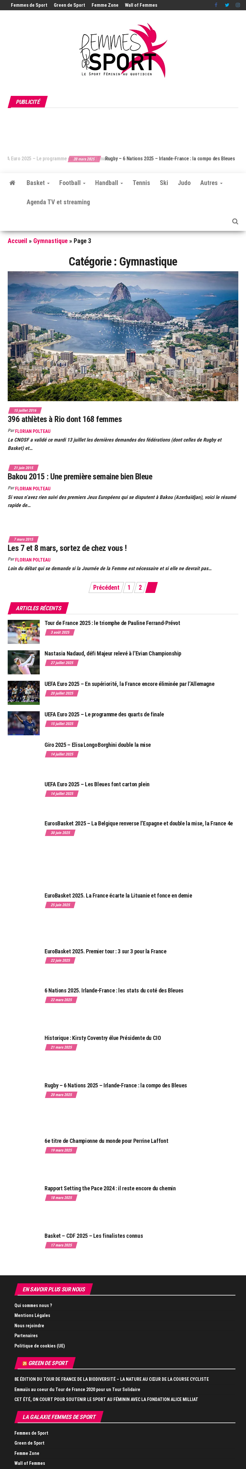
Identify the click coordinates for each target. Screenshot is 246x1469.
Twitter (227, 5)
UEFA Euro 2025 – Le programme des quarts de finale (69, 159)
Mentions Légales (32, 1315)
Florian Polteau (33, 431)
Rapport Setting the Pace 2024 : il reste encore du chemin (110, 1188)
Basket (38, 183)
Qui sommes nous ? (33, 1305)
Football (72, 183)
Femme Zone (105, 5)
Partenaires (26, 1335)
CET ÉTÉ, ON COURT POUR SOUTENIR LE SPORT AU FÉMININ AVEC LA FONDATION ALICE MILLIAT (106, 1399)
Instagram (238, 5)
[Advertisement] (124, 128)
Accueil (17, 241)
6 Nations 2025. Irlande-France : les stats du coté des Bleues (114, 990)
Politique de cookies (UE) (39, 1345)
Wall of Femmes (141, 5)
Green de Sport (69, 5)
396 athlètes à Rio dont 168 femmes (65, 419)
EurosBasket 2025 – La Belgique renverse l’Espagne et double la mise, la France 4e (139, 823)
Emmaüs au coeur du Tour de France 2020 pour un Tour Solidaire (77, 1389)
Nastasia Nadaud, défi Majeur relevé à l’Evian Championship (113, 653)
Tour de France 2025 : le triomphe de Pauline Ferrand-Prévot (112, 623)
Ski (164, 183)
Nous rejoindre (29, 1325)
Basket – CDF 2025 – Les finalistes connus (94, 1235)
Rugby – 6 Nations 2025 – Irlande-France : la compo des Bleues (116, 1085)
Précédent (106, 587)
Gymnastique (50, 241)
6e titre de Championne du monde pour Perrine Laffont (107, 1140)
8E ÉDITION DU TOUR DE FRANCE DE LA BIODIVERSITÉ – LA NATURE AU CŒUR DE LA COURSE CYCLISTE (111, 1379)
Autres (211, 183)
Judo (184, 183)
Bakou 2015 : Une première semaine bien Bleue (80, 476)
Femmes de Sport (29, 5)
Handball (109, 183)
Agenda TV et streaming (58, 202)
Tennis (141, 183)
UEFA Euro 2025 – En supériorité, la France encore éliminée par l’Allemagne (129, 683)
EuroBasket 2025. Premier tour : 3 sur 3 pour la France (106, 951)
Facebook (216, 5)
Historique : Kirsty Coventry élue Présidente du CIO (103, 1037)
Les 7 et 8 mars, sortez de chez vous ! (67, 548)
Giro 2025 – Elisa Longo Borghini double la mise (98, 744)
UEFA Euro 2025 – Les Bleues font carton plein (97, 784)
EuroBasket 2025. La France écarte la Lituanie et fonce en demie (118, 895)
